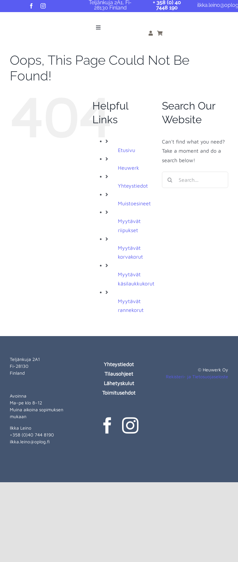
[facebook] (31, 6)
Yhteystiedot (133, 186)
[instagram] (43, 6)
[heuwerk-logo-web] (16, 20)
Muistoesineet (134, 203)
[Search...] (195, 180)
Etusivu (126, 150)
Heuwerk (128, 168)
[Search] (170, 180)
